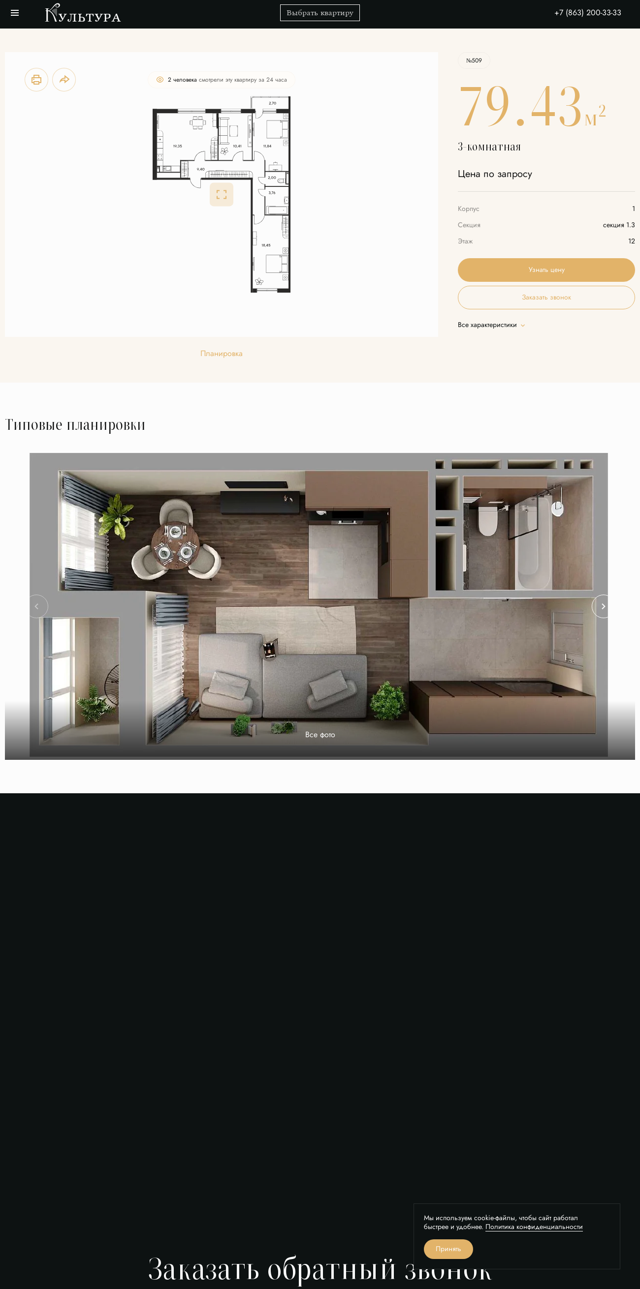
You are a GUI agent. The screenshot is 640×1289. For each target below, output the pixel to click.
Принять (448, 1249)
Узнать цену (547, 269)
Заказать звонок (546, 297)
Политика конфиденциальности (534, 1226)
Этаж (465, 241)
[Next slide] (603, 606)
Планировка (221, 354)
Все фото (320, 735)
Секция (469, 225)
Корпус (469, 208)
